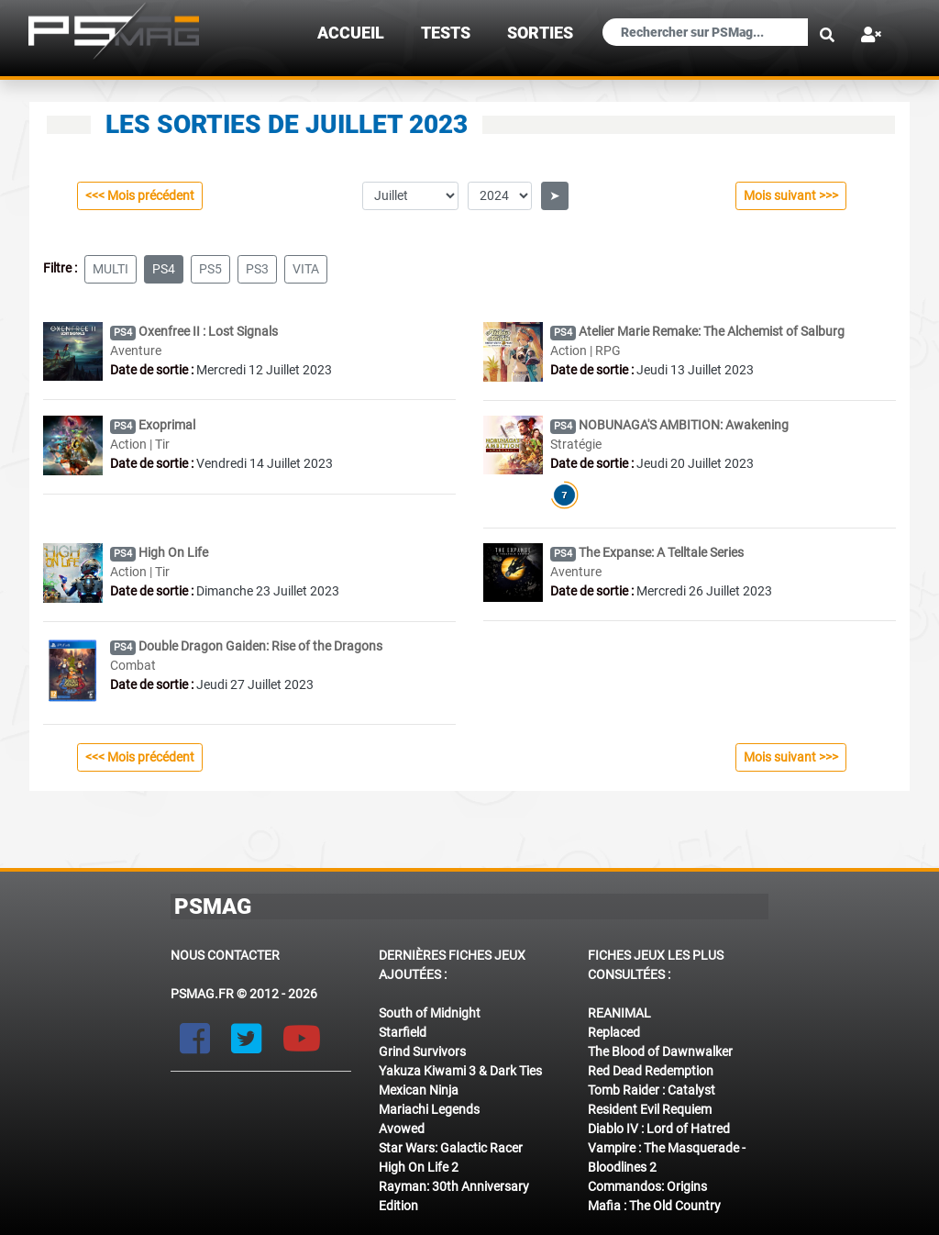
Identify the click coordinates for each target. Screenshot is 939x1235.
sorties (540, 33)
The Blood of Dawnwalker (660, 1051)
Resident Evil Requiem (650, 1109)
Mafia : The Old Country (654, 1205)
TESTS (445, 33)
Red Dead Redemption (650, 1070)
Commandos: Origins (647, 1186)
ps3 (257, 268)
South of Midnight (430, 1013)
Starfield (402, 1032)
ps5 (210, 268)
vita (306, 268)
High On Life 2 (418, 1167)
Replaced (614, 1032)
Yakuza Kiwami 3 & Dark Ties (460, 1070)
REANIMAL (619, 1013)
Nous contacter (225, 955)
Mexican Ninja (418, 1090)
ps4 (163, 268)
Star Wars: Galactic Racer (451, 1147)
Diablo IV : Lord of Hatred (659, 1128)
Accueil (350, 33)
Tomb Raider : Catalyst (651, 1090)
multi (110, 268)
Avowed (402, 1128)
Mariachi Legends (429, 1109)
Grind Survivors (422, 1051)
